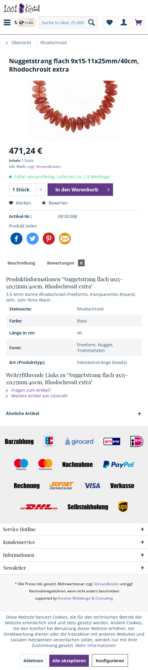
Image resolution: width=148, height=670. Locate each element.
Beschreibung (21, 263)
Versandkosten (106, 583)
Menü (16, 22)
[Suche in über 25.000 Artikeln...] (68, 22)
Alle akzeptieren (69, 660)
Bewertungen (66, 262)
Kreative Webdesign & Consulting (85, 598)
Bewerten (55, 203)
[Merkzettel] (109, 22)
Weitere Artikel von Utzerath (37, 396)
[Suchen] (91, 22)
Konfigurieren (110, 660)
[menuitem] (16, 22)
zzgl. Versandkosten (44, 166)
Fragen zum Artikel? (28, 390)
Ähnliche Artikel (22, 413)
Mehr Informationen (95, 645)
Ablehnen (33, 660)
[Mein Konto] (124, 22)
